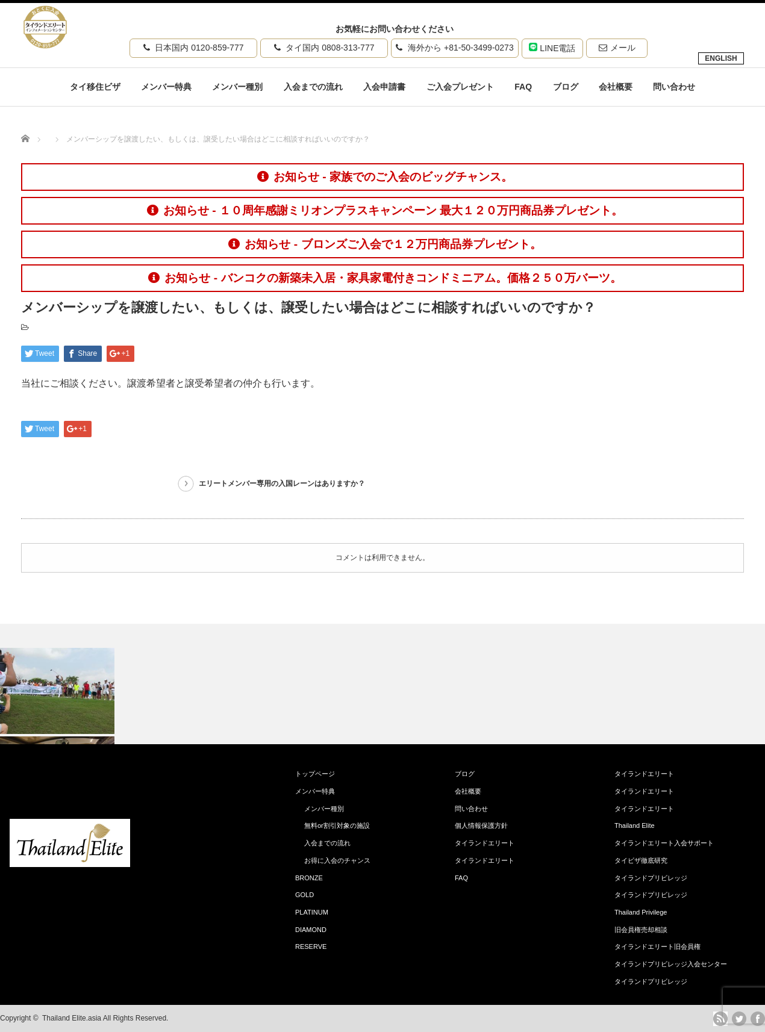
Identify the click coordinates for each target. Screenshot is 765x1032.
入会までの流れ (313, 87)
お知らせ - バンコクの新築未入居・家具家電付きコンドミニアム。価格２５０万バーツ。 (384, 278)
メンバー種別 (237, 87)
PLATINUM (311, 912)
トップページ (315, 773)
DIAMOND (310, 929)
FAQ (523, 87)
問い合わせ (674, 87)
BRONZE (309, 877)
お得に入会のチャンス (337, 860)
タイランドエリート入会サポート (664, 843)
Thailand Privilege (640, 912)
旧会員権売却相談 (640, 929)
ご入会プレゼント (460, 87)
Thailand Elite (634, 825)
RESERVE (310, 946)
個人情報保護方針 (481, 825)
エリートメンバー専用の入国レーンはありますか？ (282, 483)
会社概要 (615, 87)
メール (617, 47)
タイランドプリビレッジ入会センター (670, 964)
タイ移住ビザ (95, 87)
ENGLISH (721, 58)
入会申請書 (384, 87)
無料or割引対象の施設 (337, 825)
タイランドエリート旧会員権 (657, 946)
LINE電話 (552, 48)
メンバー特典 (166, 87)
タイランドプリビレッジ (650, 877)
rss (720, 1019)
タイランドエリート (484, 843)
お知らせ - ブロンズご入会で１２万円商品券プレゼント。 (384, 244)
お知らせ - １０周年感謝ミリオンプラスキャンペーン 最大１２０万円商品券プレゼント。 (385, 210)
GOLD (304, 894)
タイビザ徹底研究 (640, 860)
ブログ (565, 87)
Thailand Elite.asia (71, 1018)
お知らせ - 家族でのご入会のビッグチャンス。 (385, 176)
